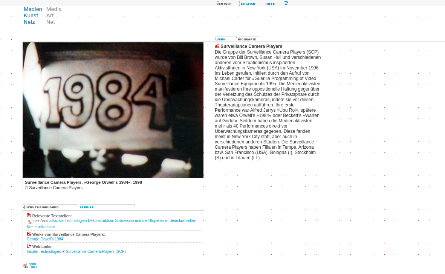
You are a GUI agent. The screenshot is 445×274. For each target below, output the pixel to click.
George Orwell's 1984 (45, 239)
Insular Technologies (44, 251)
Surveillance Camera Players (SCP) (96, 251)
